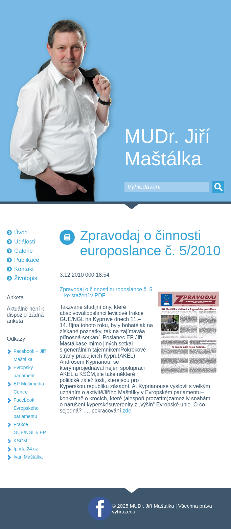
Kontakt (24, 269)
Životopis (25, 278)
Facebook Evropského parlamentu (26, 408)
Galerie (23, 251)
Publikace (26, 260)
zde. (127, 411)
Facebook (99, 499)
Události (24, 241)
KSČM (20, 440)
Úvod (21, 232)
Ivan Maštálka (28, 457)
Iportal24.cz (26, 448)
